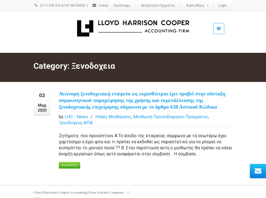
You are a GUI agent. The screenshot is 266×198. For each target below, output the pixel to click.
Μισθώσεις (120, 108)
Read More (69, 157)
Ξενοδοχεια (70, 114)
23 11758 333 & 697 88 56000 (59, 5)
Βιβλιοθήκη (197, 5)
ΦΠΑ (88, 114)
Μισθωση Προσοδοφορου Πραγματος (170, 108)
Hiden (101, 108)
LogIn (222, 5)
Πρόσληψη (121, 5)
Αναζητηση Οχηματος (158, 5)
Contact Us (104, 5)
